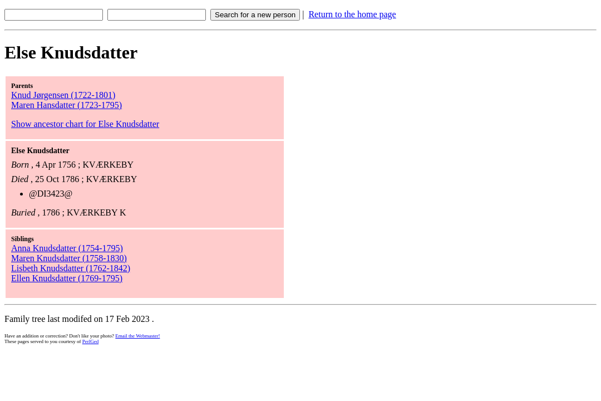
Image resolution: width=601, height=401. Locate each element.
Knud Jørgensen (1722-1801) (63, 95)
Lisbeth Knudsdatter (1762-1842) (70, 268)
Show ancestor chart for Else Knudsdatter (85, 124)
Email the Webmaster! (137, 336)
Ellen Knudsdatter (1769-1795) (66, 278)
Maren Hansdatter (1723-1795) (66, 105)
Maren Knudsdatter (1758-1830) (69, 258)
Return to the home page (352, 14)
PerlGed (90, 341)
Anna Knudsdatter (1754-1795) (67, 248)
